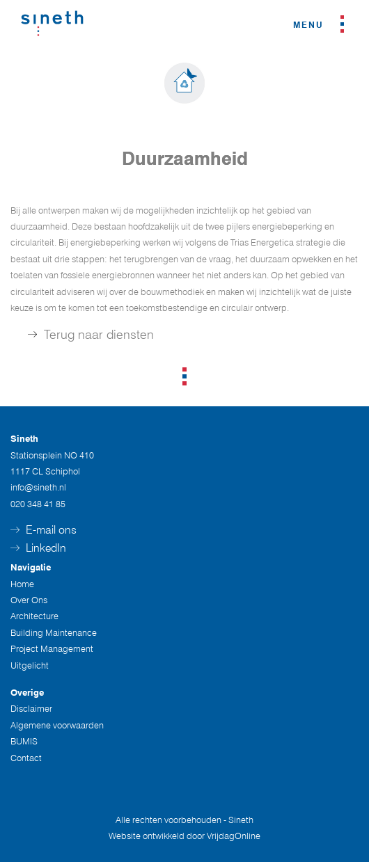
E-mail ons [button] (43, 529)
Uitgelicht (29, 665)
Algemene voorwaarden (57, 725)
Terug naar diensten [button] (91, 334)
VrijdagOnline (233, 835)
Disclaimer (31, 708)
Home (22, 583)
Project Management (51, 648)
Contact (26, 757)
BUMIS (24, 741)
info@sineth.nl (38, 487)
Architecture (34, 615)
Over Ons (28, 599)
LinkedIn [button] (38, 547)
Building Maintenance (53, 632)
